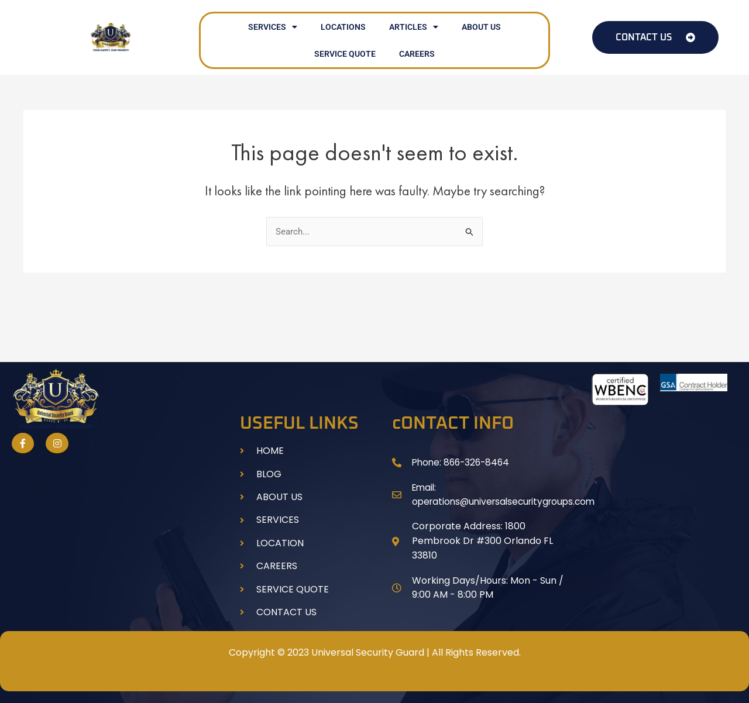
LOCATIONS (343, 27)
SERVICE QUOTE (345, 53)
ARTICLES (413, 27)
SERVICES (272, 27)
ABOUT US (481, 27)
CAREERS (417, 53)
